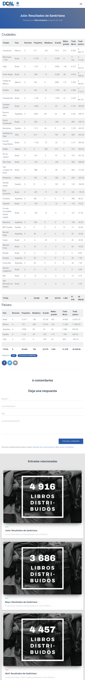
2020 (6, 527)
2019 (13, 355)
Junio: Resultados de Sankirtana (21, 530)
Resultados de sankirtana (27, 355)
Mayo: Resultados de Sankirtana (21, 602)
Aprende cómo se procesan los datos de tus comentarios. (53, 447)
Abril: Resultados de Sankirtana (21, 673)
